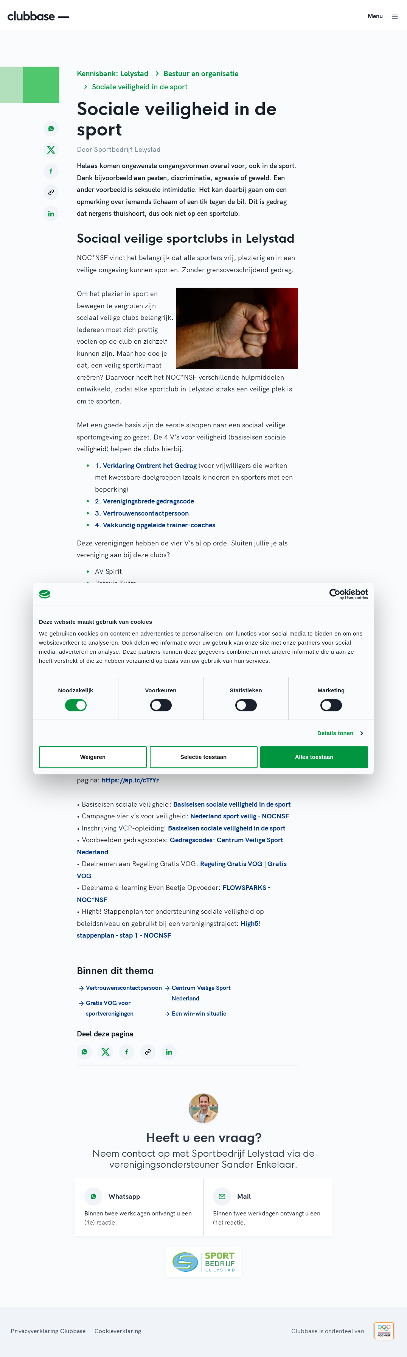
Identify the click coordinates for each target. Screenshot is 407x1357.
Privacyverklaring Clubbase (48, 1331)
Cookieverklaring (118, 1331)
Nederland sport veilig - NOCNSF (239, 816)
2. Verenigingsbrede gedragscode (144, 501)
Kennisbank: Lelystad (112, 73)
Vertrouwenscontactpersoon (117, 987)
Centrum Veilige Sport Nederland (197, 992)
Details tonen (335, 733)
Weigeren (93, 757)
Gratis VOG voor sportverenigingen (105, 1008)
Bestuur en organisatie (200, 73)
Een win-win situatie (194, 1013)
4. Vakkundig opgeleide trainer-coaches (155, 524)
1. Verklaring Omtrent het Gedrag (146, 465)
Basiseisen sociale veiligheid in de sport (232, 804)
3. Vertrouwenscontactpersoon (142, 513)
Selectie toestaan (203, 757)
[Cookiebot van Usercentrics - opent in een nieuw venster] (335, 594)
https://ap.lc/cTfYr (130, 780)
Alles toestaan (314, 757)
